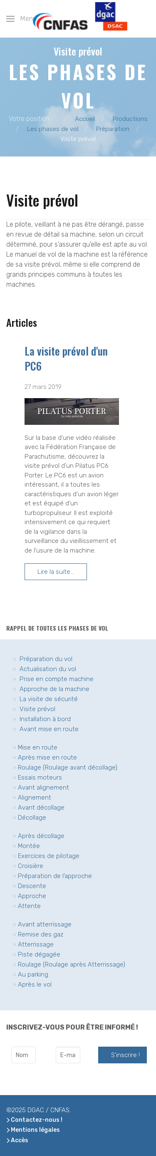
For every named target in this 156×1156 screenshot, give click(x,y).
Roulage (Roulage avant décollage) (67, 767)
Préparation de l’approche (55, 876)
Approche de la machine (54, 689)
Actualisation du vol (48, 669)
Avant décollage (41, 807)
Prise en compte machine (57, 679)
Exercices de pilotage (48, 856)
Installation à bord (45, 719)
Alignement (34, 797)
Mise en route (37, 747)
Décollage (32, 817)
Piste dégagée (39, 954)
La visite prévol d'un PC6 (66, 358)
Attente (29, 906)
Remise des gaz (40, 934)
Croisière (30, 866)
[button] (21, 19)
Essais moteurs (40, 777)
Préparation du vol (46, 659)
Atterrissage (36, 944)
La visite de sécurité (49, 699)
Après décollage (41, 836)
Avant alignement (43, 787)
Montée (29, 846)
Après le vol (35, 984)
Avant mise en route (49, 729)
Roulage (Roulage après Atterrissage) (71, 964)
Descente (32, 886)
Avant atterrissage (45, 924)
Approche (32, 896)
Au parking (33, 974)
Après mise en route (47, 757)
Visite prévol (37, 709)
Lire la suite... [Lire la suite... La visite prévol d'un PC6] (55, 571)
